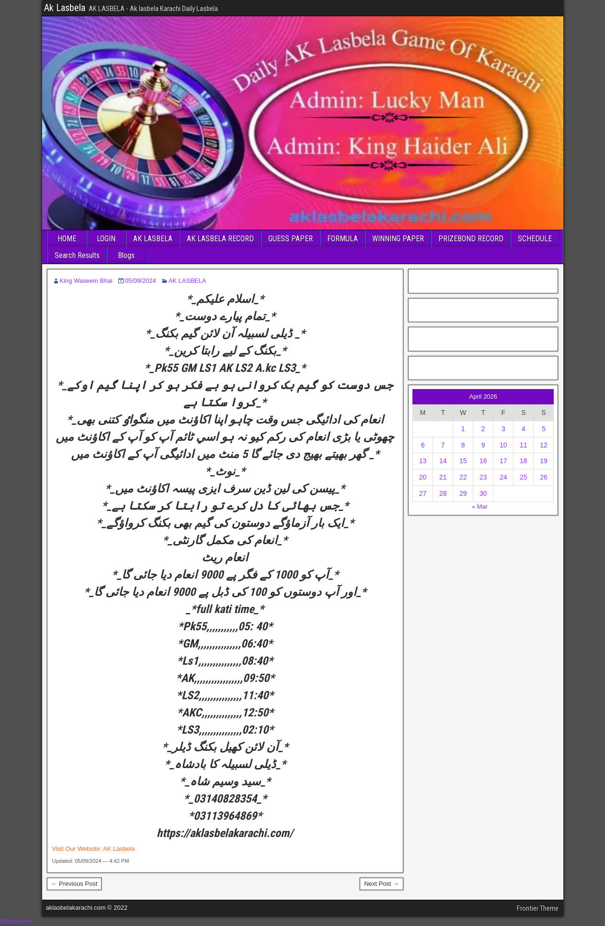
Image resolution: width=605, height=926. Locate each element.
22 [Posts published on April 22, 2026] (463, 477)
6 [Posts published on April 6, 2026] (423, 445)
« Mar (480, 506)
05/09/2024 (140, 280)
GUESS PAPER (290, 238)
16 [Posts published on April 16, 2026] (483, 461)
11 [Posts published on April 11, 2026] (523, 445)
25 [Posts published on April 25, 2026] (523, 477)
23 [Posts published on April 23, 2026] (483, 477)
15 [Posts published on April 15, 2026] (463, 461)
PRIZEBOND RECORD (470, 238)
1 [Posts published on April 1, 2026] (463, 429)
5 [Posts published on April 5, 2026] (544, 429)
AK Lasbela (119, 848)
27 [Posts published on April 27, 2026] (423, 493)
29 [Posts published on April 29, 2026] (463, 493)
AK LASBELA (152, 238)
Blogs (126, 255)
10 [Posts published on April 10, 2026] (503, 445)
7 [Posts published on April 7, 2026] (443, 445)
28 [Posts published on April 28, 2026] (443, 493)
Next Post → (381, 883)
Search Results (77, 255)
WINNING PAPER (398, 238)
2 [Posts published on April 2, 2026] (483, 429)
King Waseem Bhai (86, 280)
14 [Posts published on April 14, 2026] (443, 461)
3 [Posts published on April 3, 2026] (503, 429)
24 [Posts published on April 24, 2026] (503, 477)
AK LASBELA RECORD (220, 238)
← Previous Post (74, 883)
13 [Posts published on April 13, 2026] (423, 461)
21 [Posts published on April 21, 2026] (443, 477)
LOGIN (106, 238)
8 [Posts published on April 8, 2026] (463, 445)
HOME (66, 238)
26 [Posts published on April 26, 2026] (544, 477)
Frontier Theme (538, 908)
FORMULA (342, 238)
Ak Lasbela (64, 7)
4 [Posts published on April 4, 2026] (523, 429)
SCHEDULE (535, 238)
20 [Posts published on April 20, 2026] (423, 477)
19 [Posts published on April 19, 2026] (544, 461)
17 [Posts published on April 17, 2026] (503, 461)
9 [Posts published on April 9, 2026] (483, 445)
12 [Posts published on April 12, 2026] (544, 445)
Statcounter (16, 921)
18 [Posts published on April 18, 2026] (523, 461)
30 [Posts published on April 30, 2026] (483, 493)
